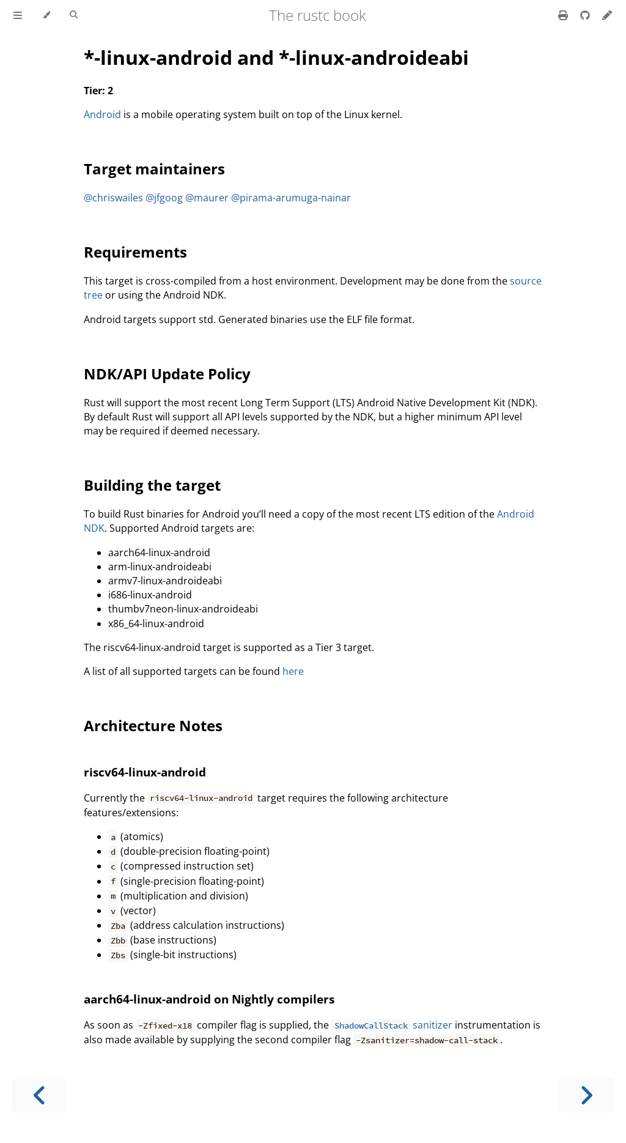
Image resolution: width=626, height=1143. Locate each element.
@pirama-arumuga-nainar (291, 197)
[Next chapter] (586, 1095)
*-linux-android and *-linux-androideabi (276, 57)
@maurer (207, 197)
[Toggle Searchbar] (73, 15)
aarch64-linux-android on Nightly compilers (209, 999)
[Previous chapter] (39, 1095)
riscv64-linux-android (145, 772)
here (293, 671)
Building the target (152, 485)
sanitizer (391, 1025)
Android (102, 114)
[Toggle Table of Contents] (17, 15)
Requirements (135, 252)
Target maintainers (154, 168)
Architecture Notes (153, 725)
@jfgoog (164, 197)
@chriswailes (113, 197)
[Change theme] (46, 15)
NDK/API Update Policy (167, 373)
